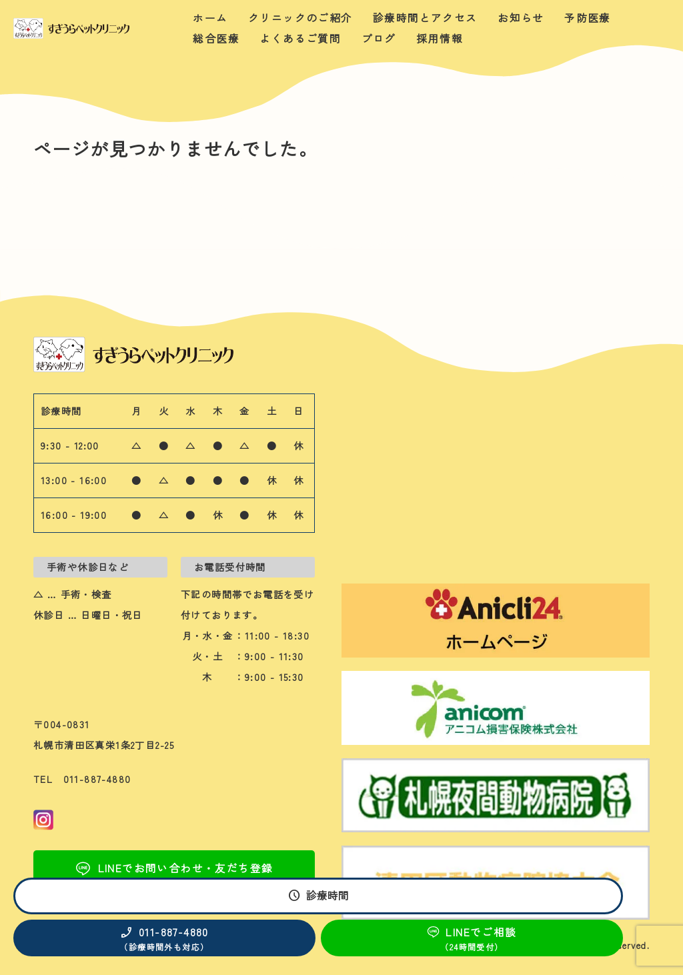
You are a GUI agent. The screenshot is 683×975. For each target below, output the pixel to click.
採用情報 (439, 38)
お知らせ (521, 18)
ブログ (379, 38)
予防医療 (587, 18)
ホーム (210, 18)
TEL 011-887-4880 (82, 779)
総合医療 (216, 38)
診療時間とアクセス (425, 18)
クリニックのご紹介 (300, 18)
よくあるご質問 (300, 38)
